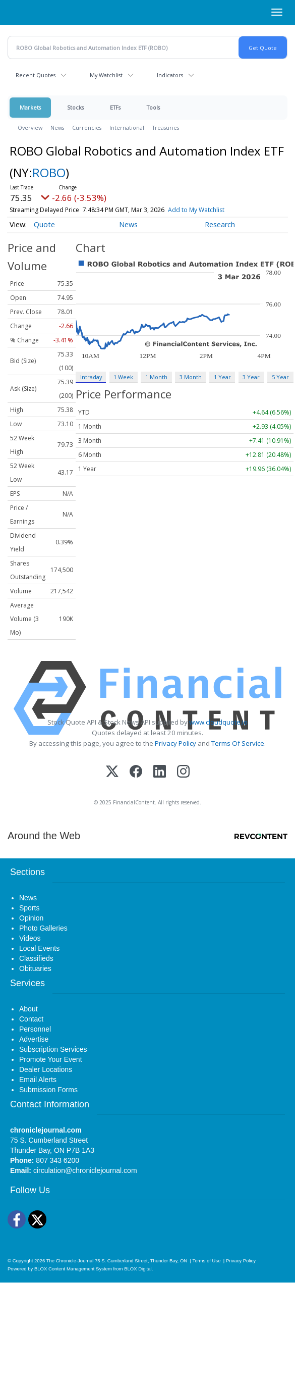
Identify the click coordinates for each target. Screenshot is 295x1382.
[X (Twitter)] (112, 772)
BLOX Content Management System (73, 1268)
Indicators (170, 75)
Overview (30, 127)
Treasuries (165, 127)
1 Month (156, 377)
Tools (153, 107)
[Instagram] (183, 772)
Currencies (86, 127)
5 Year (280, 377)
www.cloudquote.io (218, 722)
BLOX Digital (137, 1268)
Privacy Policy (175, 743)
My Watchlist (106, 75)
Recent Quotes (35, 75)
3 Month (191, 377)
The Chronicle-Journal (70, 1260)
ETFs (115, 107)
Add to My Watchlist (196, 210)
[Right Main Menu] (276, 12)
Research (220, 224)
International (126, 127)
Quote (44, 224)
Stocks (75, 107)
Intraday (91, 377)
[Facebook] (136, 772)
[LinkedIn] (159, 772)
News (57, 127)
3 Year (251, 377)
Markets (30, 107)
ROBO (49, 172)
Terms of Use (206, 1260)
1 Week (123, 377)
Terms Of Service (237, 743)
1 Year (222, 377)
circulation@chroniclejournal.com (85, 1170)
